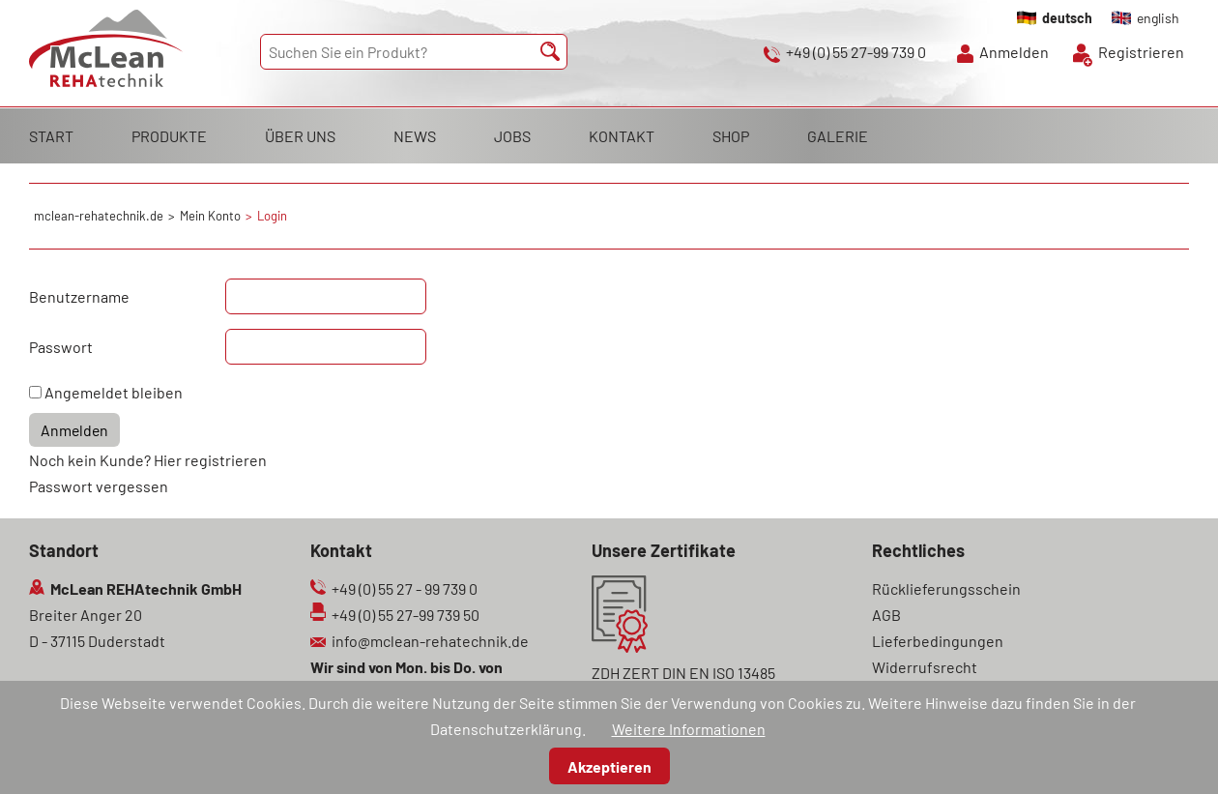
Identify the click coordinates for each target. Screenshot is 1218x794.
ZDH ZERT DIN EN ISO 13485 (683, 672)
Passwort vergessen (98, 486)
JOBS (512, 136)
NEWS (414, 136)
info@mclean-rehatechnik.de (430, 641)
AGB (886, 614)
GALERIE (837, 136)
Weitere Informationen (689, 729)
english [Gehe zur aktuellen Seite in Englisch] (1158, 18)
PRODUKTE (169, 136)
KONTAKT (621, 136)
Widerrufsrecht (924, 667)
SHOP (730, 136)
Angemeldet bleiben (113, 392)
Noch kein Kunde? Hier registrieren (148, 460)
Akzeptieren (609, 766)
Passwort (61, 347)
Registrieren (1141, 52)
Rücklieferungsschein (946, 588)
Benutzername (79, 296)
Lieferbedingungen (937, 641)
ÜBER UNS (300, 136)
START (51, 136)
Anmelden (1014, 52)
